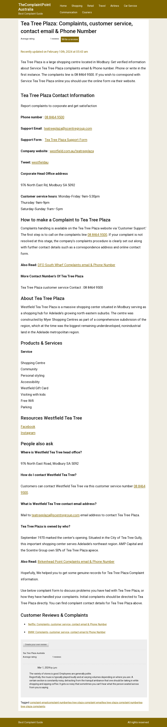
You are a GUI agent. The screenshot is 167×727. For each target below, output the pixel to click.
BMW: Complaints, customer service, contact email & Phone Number (67, 632)
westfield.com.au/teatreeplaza (72, 151)
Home (63, 5)
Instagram (28, 433)
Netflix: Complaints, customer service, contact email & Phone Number (67, 624)
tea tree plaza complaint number (120, 702)
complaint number (58, 702)
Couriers (87, 12)
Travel (102, 5)
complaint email (39, 702)
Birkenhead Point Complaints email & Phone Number (76, 562)
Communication (68, 12)
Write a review (70, 39)
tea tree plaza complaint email (85, 702)
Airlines (114, 5)
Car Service (130, 5)
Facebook (28, 427)
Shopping (77, 5)
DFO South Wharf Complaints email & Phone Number (76, 265)
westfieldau (40, 162)
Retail (90, 5)
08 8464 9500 (54, 117)
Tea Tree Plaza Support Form (66, 140)
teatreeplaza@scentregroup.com (68, 128)
